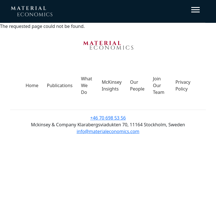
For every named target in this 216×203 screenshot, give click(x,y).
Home (32, 85)
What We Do (86, 85)
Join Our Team (159, 85)
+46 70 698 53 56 (108, 118)
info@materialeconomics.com (107, 131)
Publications (60, 85)
